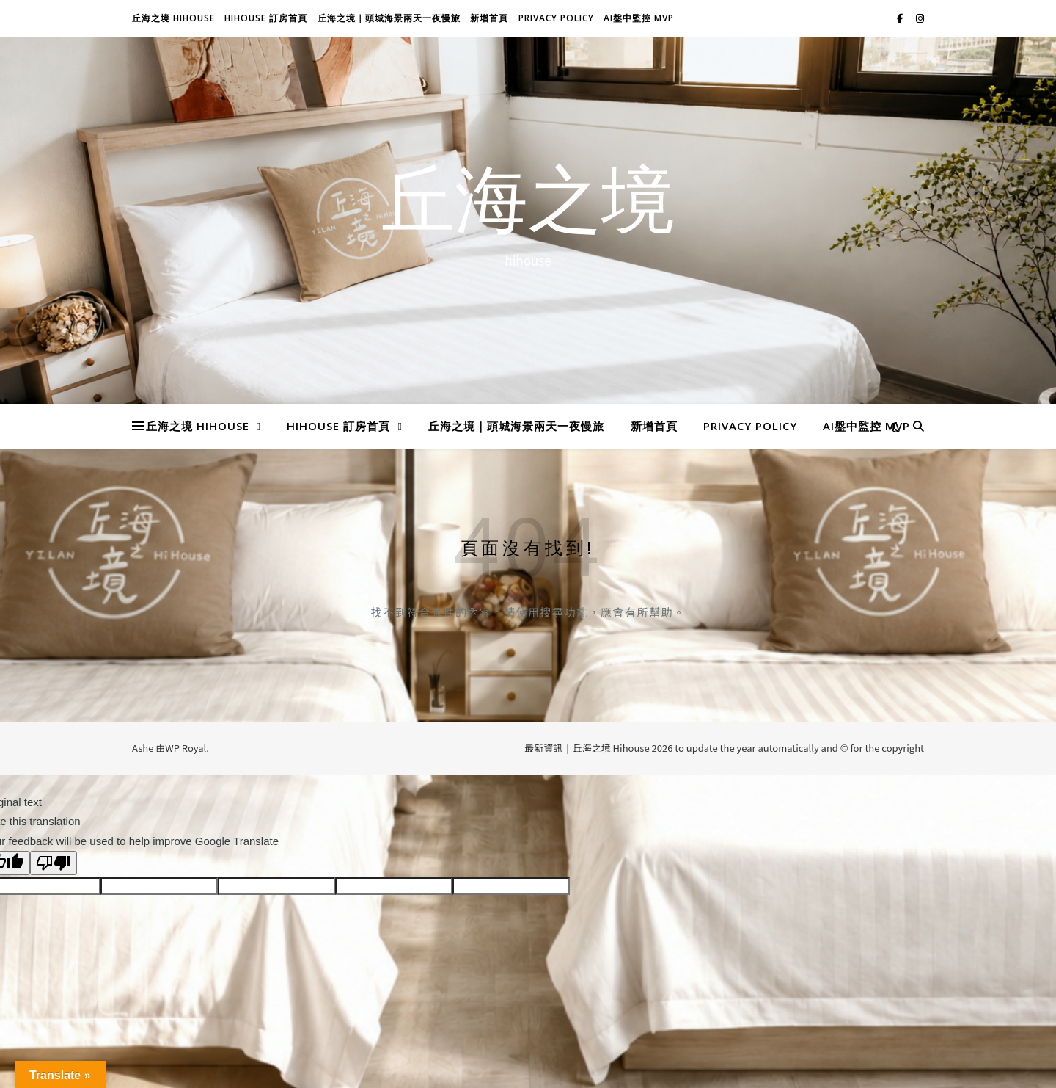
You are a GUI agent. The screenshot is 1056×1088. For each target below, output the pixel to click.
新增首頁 (489, 18)
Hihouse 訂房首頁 (265, 18)
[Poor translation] (53, 863)
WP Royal (185, 748)
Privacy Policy (556, 18)
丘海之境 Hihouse (173, 18)
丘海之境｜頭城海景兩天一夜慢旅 (389, 18)
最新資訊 (543, 748)
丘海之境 (528, 206)
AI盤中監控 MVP (639, 18)
